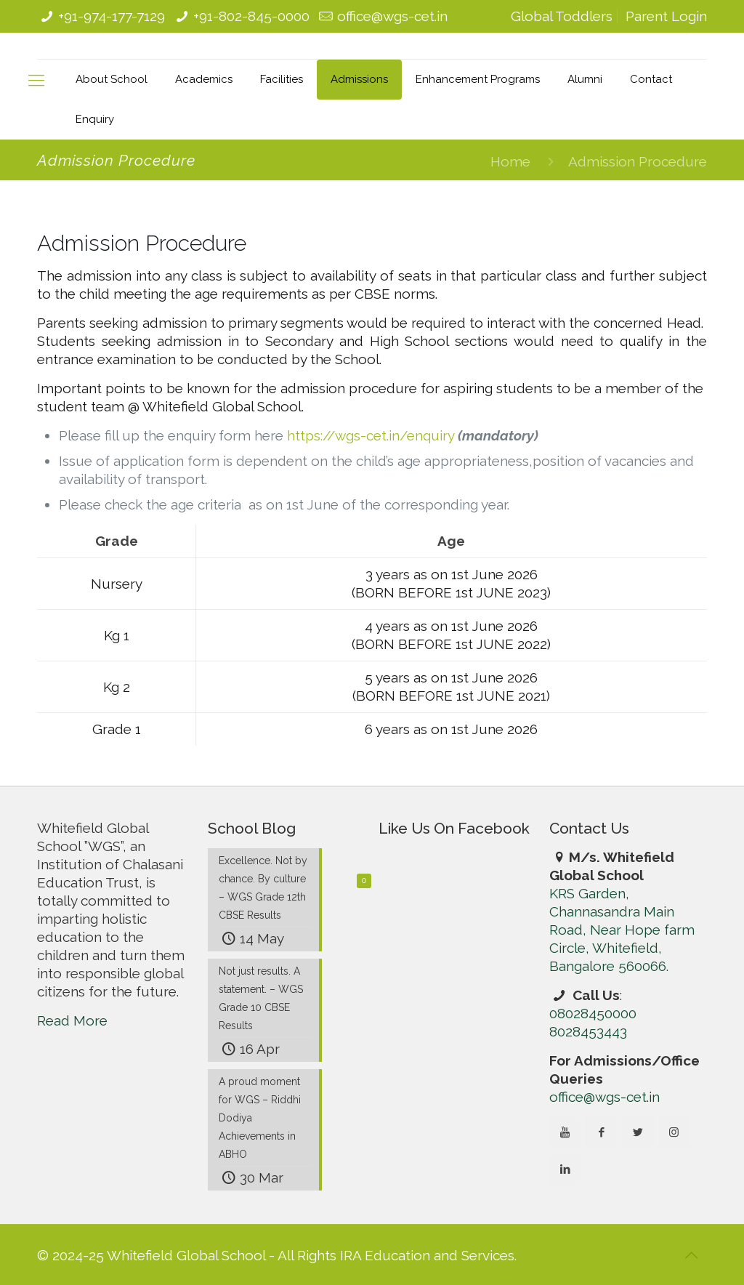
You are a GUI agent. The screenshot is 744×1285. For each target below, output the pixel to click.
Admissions (359, 79)
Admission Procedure (637, 161)
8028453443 (588, 1031)
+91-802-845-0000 (251, 16)
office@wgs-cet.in (392, 16)
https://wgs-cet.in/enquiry (370, 435)
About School (111, 79)
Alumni (584, 79)
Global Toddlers (561, 16)
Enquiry (95, 119)
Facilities (281, 79)
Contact (651, 79)
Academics (203, 79)
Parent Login (666, 16)
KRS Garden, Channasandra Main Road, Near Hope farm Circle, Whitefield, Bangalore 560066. (622, 929)
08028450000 (592, 1013)
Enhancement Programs (478, 79)
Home (510, 161)
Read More (72, 1020)
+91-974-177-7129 (111, 16)
